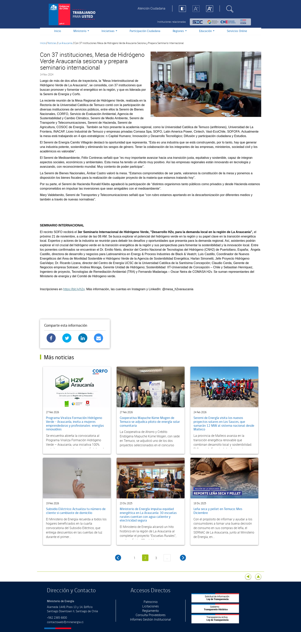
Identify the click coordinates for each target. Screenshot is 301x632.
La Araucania (65, 43)
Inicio (57, 31)
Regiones (180, 31)
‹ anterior (118, 558)
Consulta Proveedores (151, 615)
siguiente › (183, 558)
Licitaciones (150, 606)
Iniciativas (109, 31)
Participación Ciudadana (145, 31)
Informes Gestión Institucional (150, 619)
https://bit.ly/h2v (74, 289)
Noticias (52, 43)
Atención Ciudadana (151, 8)
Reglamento (150, 611)
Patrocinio (151, 602)
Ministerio (81, 31)
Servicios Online (237, 31)
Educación (206, 31)
